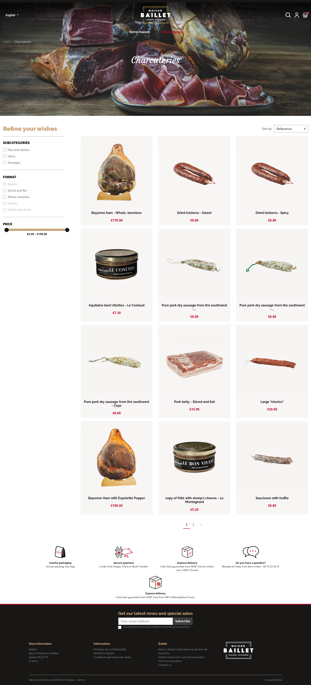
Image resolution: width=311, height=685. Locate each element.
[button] (288, 15)
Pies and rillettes (18, 150)
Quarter (13, 184)
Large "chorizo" (272, 402)
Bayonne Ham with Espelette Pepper (116, 498)
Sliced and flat (17, 190)
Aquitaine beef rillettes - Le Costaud (116, 305)
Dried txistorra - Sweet (194, 213)
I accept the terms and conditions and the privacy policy (156, 626)
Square (12, 203)
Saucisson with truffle (272, 498)
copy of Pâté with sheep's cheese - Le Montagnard (194, 500)
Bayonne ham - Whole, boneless (116, 213)
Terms (81, 679)
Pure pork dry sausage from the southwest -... (194, 307)
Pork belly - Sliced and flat (194, 402)
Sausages (14, 162)
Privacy (70, 679)
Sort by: (267, 128)
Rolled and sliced (19, 209)
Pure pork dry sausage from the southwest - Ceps (116, 403)
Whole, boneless (18, 197)
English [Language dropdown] (11, 15)
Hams (11, 156)
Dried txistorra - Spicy (272, 213)
